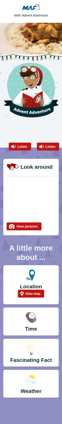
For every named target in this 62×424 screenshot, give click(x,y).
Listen (22, 146)
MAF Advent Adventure (31, 15)
